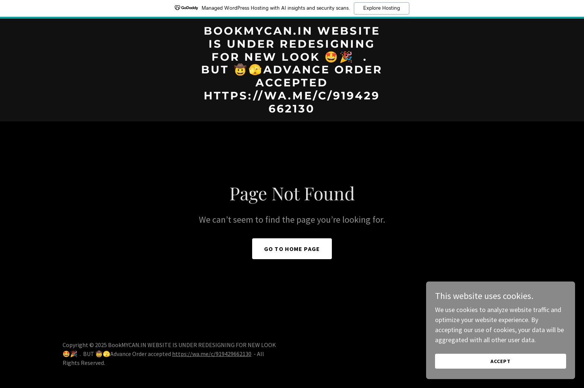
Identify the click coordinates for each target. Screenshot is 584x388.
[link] (292, 110)
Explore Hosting (381, 8)
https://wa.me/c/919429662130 (211, 353)
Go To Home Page (292, 248)
